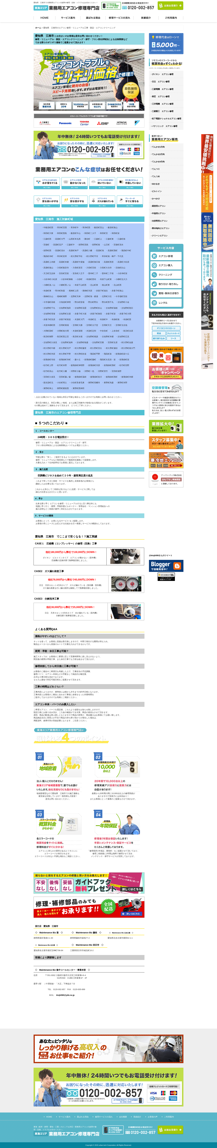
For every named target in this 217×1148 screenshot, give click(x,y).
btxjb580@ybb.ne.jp (65, 995)
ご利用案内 (171, 17)
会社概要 (123, 1117)
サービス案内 (67, 17)
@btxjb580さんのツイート (160, 555)
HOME (44, 17)
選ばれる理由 (93, 17)
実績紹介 (146, 17)
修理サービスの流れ (120, 17)
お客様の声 (153, 1117)
